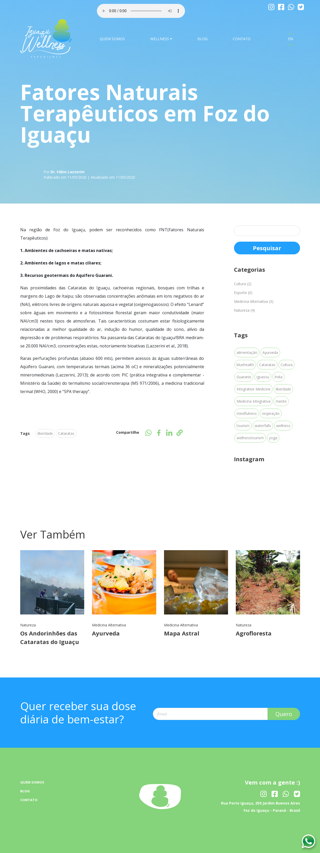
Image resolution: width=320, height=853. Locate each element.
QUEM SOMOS (112, 38)
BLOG (202, 38)
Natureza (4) (244, 310)
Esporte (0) (243, 292)
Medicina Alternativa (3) (253, 301)
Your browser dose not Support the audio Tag (141, 11)
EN (290, 38)
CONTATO (242, 38)
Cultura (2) (242, 283)
